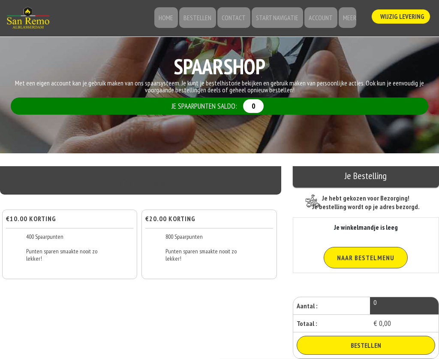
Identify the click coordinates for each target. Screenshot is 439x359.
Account (322, 19)
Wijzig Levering (402, 17)
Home (175, 19)
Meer (348, 19)
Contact (239, 19)
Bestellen (205, 19)
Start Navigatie (280, 19)
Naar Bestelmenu (365, 257)
